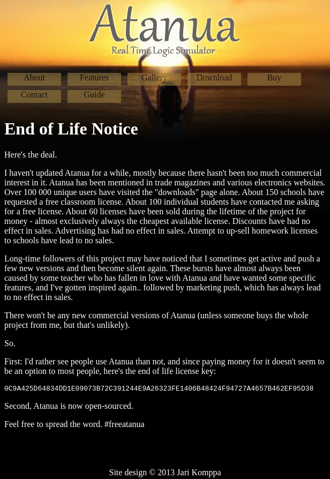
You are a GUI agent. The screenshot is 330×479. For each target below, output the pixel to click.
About (34, 77)
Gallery (154, 77)
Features (94, 77)
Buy (274, 77)
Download (214, 77)
